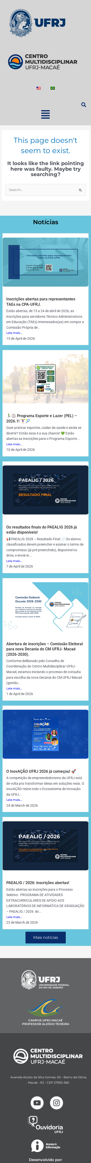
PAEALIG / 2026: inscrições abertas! (37, 882)
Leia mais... (14, 333)
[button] (45, 114)
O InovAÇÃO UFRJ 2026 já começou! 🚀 (41, 771)
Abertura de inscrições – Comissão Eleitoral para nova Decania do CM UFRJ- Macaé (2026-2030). (44, 649)
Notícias (45, 222)
